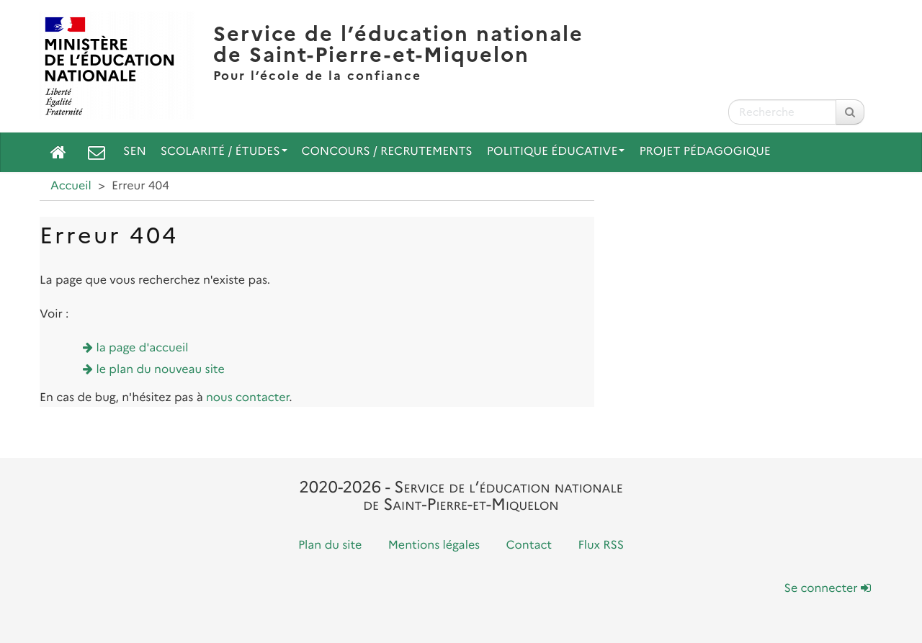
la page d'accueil (143, 348)
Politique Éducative (556, 151)
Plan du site (330, 545)
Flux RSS (601, 545)
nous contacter (247, 398)
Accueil (70, 186)
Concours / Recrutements (387, 151)
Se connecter (827, 588)
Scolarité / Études (224, 151)
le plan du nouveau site (161, 370)
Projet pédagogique (704, 151)
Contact (529, 545)
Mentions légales (434, 545)
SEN (134, 151)
